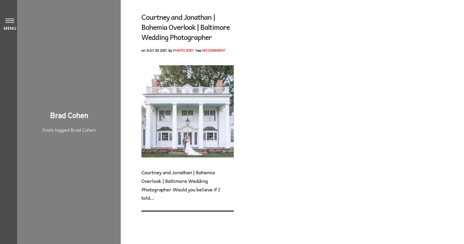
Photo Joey (183, 50)
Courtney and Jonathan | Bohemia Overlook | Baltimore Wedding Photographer (185, 27)
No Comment (213, 50)
